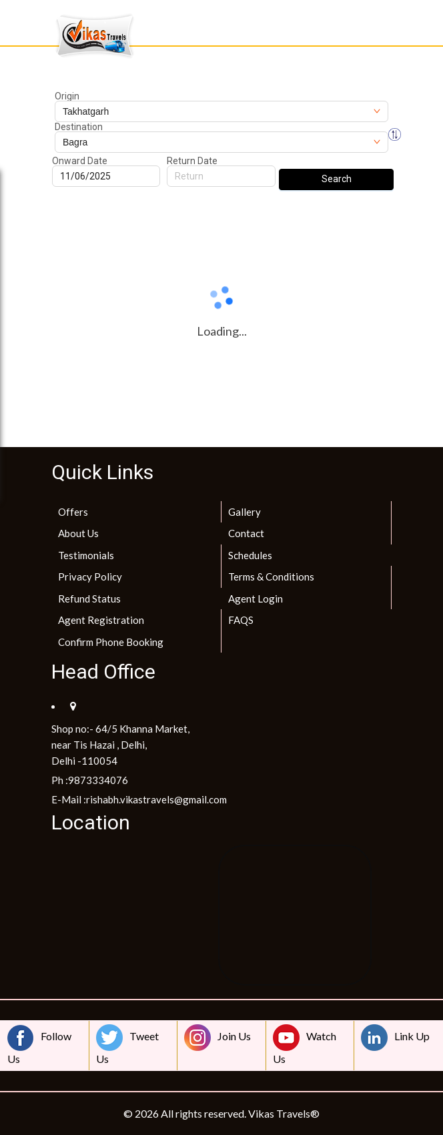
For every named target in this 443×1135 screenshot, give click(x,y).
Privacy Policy (90, 577)
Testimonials (86, 555)
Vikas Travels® (284, 1113)
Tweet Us (127, 1044)
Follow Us (39, 1044)
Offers (73, 512)
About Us (78, 533)
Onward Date (79, 160)
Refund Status (89, 599)
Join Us (217, 1037)
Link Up (395, 1037)
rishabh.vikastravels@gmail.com (156, 799)
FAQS (241, 620)
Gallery (244, 512)
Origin (67, 96)
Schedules (250, 555)
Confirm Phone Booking (110, 642)
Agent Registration (101, 620)
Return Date (192, 160)
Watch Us (304, 1044)
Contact (246, 533)
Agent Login (255, 599)
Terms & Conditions (271, 577)
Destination (79, 126)
